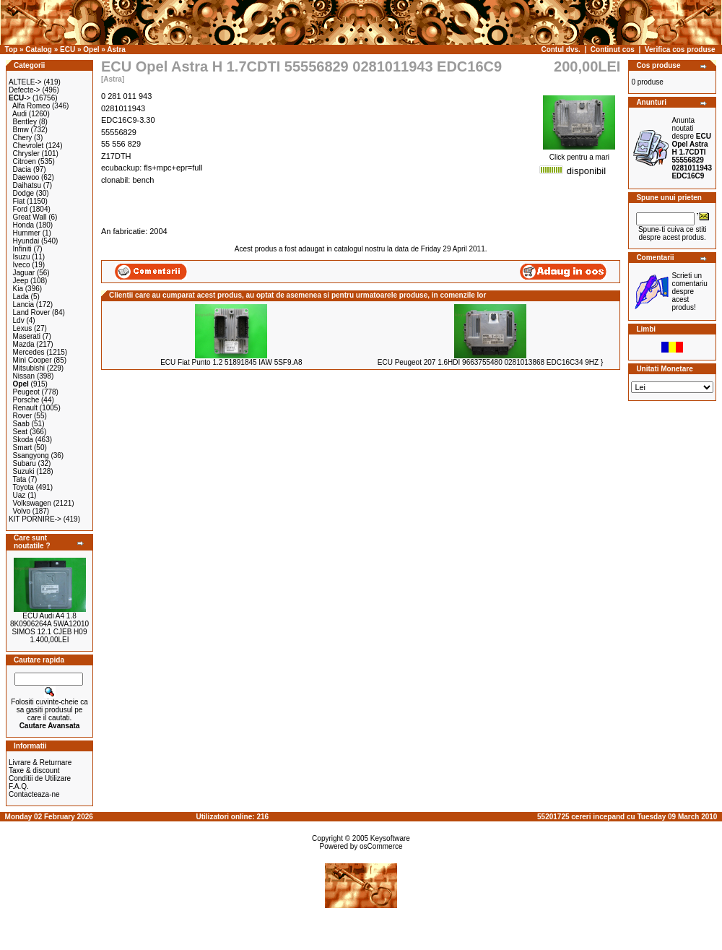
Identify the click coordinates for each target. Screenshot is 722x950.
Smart (22, 448)
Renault (25, 408)
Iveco (21, 265)
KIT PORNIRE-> (35, 519)
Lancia (23, 304)
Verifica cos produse (680, 49)
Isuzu (21, 257)
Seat (20, 432)
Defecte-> (24, 90)
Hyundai (26, 241)
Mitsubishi (29, 368)
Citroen (24, 161)
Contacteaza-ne (34, 794)
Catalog (38, 49)
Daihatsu (27, 185)
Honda (23, 225)
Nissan (24, 376)
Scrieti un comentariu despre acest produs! (689, 291)
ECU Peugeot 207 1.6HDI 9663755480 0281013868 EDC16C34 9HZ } (490, 362)
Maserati (26, 336)
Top (11, 49)
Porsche (26, 400)
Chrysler (26, 153)
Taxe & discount (34, 770)
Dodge (23, 193)
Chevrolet (28, 146)
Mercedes (29, 352)
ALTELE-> (25, 82)
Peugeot (26, 392)
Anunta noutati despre (691, 148)
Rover (22, 416)
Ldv (19, 320)
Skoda (23, 440)
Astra (116, 49)
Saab (21, 424)
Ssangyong (31, 455)
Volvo (21, 511)
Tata (19, 479)
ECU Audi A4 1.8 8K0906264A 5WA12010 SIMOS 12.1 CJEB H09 (49, 624)
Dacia (22, 169)
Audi (19, 114)
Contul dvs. (560, 49)
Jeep (21, 281)
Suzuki (24, 471)
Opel (91, 49)
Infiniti (22, 249)
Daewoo (26, 177)
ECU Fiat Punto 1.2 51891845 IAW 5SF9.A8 (231, 362)
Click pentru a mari (579, 154)
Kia (18, 289)
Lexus (22, 328)
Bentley (25, 122)
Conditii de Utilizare (40, 778)
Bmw (21, 130)
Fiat (19, 201)
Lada (21, 297)
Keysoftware (390, 838)
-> (19, 98)
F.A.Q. (19, 786)
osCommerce (381, 846)
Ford (20, 209)
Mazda (24, 344)
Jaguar (24, 273)
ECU (67, 49)
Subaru (24, 463)
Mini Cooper (32, 360)
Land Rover (32, 312)
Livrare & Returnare (40, 763)
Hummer (26, 233)
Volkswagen (32, 503)
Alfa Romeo (31, 106)
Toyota (22, 487)
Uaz (19, 495)
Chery (22, 138)
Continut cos (613, 49)
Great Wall (30, 217)
